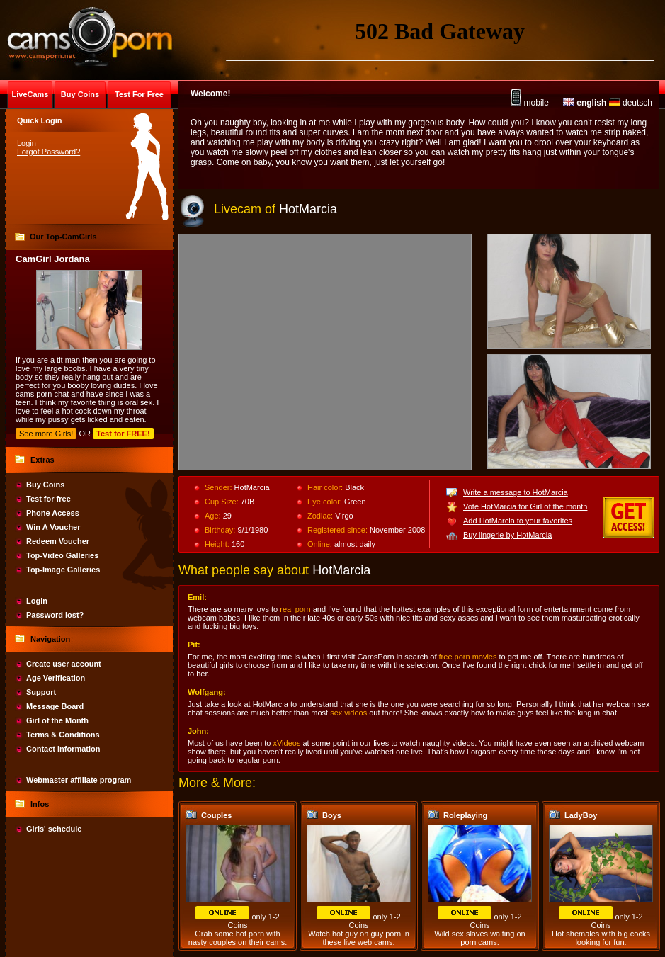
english (584, 103)
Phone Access (52, 513)
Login (26, 143)
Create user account (63, 663)
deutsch (630, 103)
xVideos (286, 743)
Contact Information (63, 748)
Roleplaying (465, 815)
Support (41, 692)
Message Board (55, 706)
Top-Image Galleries (63, 569)
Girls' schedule (53, 829)
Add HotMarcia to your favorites (517, 520)
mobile (530, 103)
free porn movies (468, 656)
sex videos (348, 712)
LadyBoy (580, 815)
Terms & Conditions (63, 734)
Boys (331, 815)
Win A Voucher (53, 527)
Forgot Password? (48, 151)
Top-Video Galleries (62, 555)
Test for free (48, 498)
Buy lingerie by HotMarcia (507, 535)
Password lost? (55, 615)
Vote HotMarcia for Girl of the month (525, 506)
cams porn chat (42, 394)
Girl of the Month (57, 720)
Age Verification (55, 678)
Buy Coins (45, 484)
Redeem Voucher (57, 541)
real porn (295, 609)
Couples (216, 815)
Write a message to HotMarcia (515, 492)
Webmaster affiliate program (78, 780)
